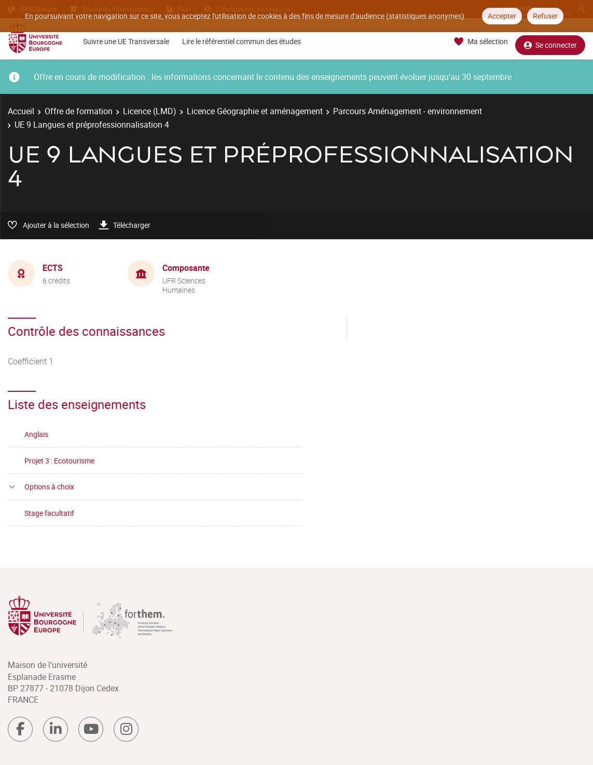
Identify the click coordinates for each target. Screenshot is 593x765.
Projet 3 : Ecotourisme (59, 461)
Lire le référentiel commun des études (241, 41)
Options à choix (49, 486)
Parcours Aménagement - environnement (407, 111)
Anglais (36, 434)
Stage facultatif (49, 513)
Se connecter (550, 42)
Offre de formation (79, 111)
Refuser (545, 16)
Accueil (21, 111)
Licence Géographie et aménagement (255, 111)
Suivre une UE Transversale (126, 41)
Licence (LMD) (149, 111)
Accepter (502, 16)
